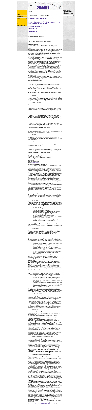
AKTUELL (18, 14)
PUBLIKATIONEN (20, 16)
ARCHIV (18, 18)
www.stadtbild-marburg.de (35, 162)
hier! (35, 31)
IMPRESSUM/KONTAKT (21, 25)
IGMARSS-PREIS (20, 20)
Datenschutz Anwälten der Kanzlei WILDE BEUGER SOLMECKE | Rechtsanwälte (42, 403)
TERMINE (19, 12)
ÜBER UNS (19, 23)
